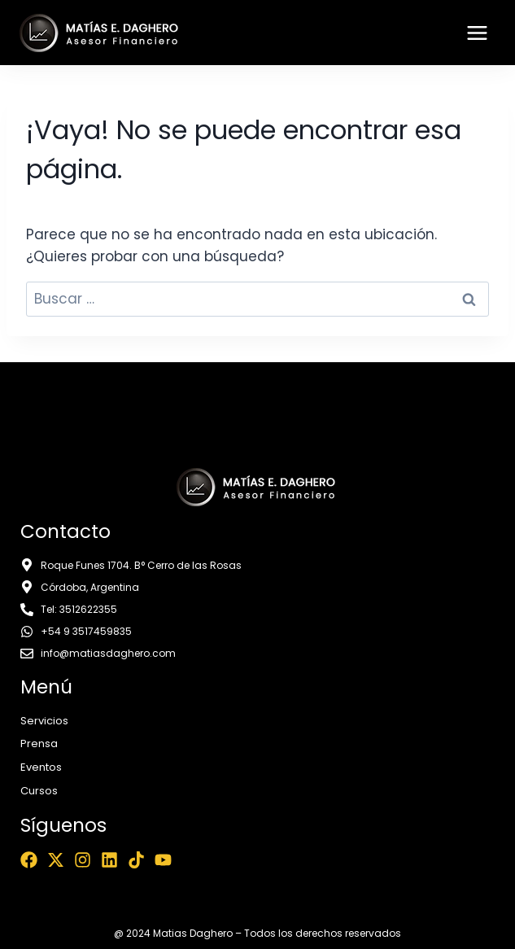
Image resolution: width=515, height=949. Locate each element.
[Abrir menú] (476, 32)
